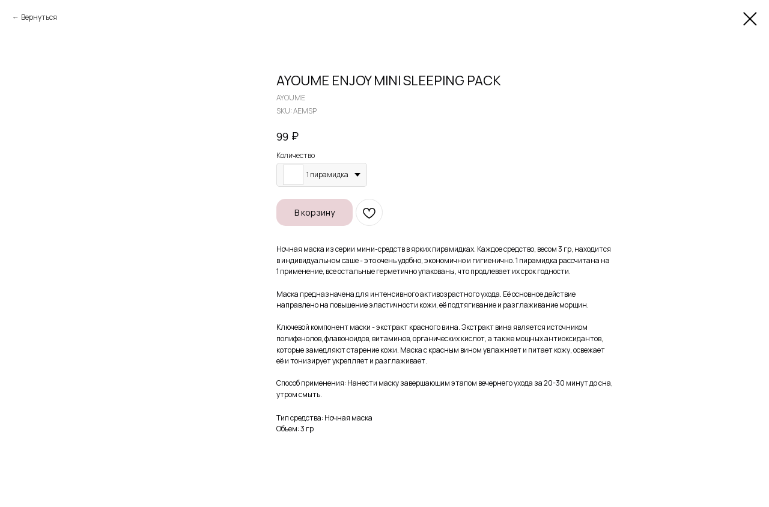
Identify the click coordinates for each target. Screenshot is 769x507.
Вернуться (39, 17)
